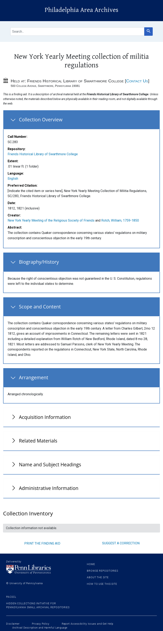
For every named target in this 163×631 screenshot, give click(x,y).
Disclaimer (13, 623)
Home (91, 564)
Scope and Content (40, 306)
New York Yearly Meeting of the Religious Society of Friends (51, 220)
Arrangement (33, 377)
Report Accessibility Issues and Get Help (87, 623)
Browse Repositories (102, 570)
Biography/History (39, 262)
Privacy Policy (40, 623)
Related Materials (38, 440)
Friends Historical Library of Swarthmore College (43, 154)
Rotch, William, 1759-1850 (120, 220)
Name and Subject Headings (50, 464)
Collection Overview (41, 119)
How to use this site (102, 584)
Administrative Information (48, 488)
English (13, 178)
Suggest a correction (121, 543)
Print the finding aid (42, 543)
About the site (98, 577)
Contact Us (137, 80)
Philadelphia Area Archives (81, 10)
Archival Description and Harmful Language (39, 627)
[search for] (77, 31)
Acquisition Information (45, 417)
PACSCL (11, 596)
